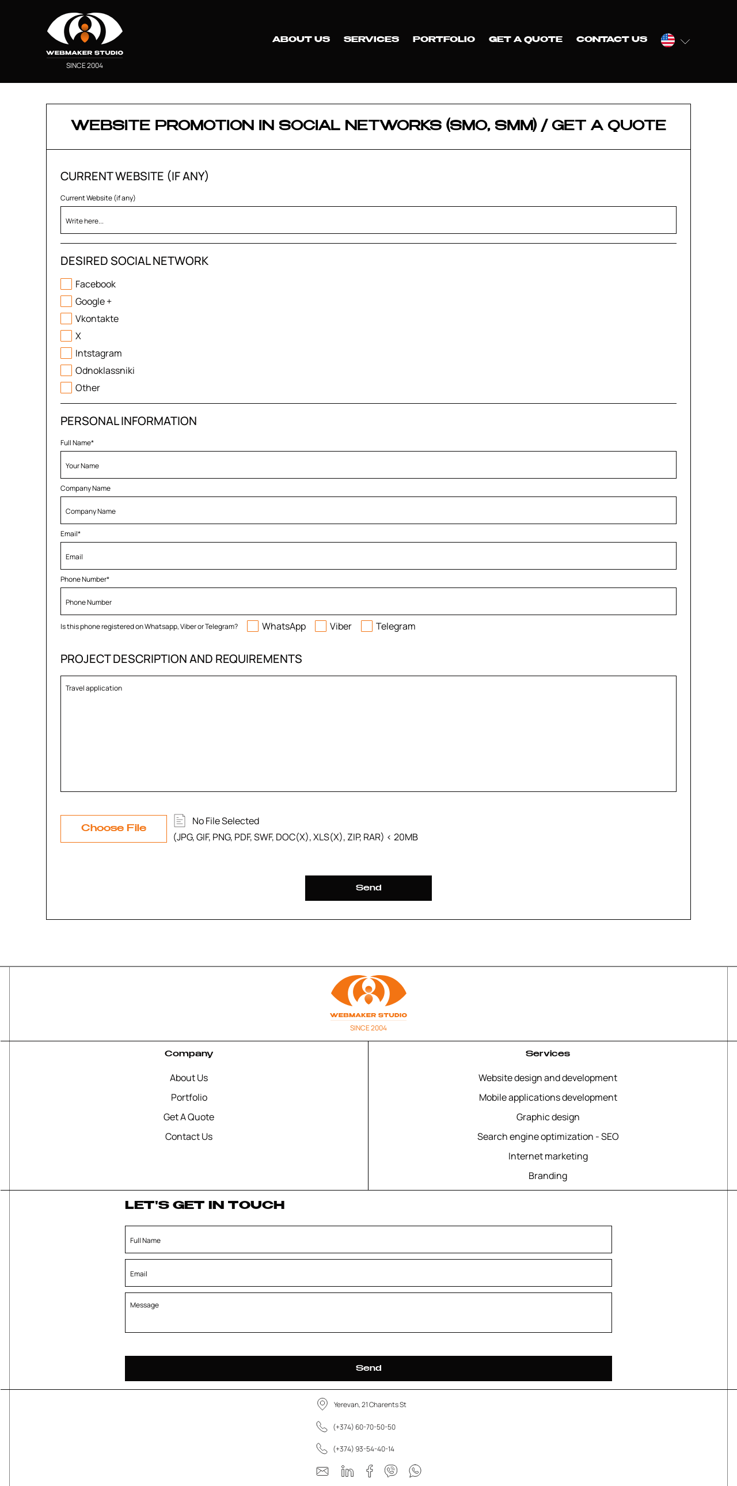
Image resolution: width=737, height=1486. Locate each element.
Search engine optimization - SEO (548, 1136)
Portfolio (444, 40)
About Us (301, 40)
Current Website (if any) (98, 198)
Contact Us (611, 40)
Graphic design (548, 1116)
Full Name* (77, 443)
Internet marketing (548, 1156)
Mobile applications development (548, 1097)
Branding (548, 1175)
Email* (70, 534)
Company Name (85, 488)
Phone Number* (84, 579)
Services (371, 40)
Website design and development (547, 1077)
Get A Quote (526, 40)
